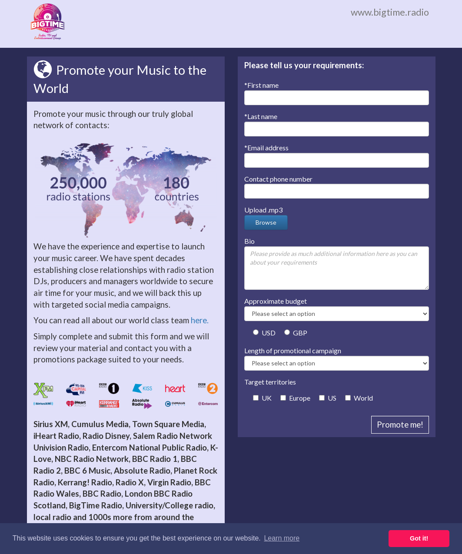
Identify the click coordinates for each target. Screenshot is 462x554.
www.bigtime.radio (390, 12)
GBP (295, 332)
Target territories (270, 382)
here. (200, 320)
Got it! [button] (419, 538)
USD (264, 332)
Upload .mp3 (263, 210)
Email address (266, 147)
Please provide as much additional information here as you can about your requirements (336, 268)
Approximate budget (275, 301)
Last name (260, 116)
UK (262, 398)
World (359, 398)
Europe (295, 398)
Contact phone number (278, 179)
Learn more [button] (281, 538)
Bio (249, 241)
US (327, 398)
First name (261, 85)
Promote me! (400, 424)
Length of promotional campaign (292, 350)
